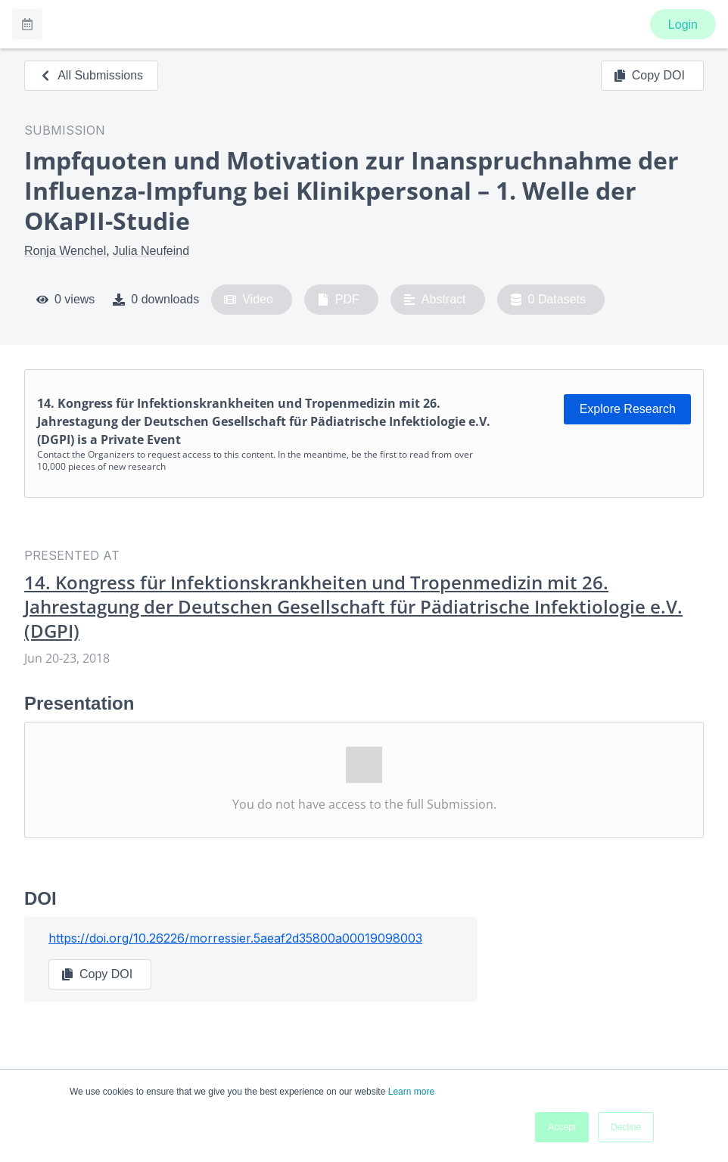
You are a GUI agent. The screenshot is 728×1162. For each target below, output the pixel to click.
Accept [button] (562, 1127)
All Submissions (91, 75)
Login (683, 24)
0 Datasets (548, 299)
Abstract (434, 299)
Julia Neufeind (151, 250)
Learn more (411, 1091)
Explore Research (628, 408)
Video (248, 299)
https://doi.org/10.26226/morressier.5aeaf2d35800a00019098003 (235, 938)
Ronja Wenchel (65, 250)
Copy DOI (649, 75)
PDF (338, 299)
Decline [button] (626, 1127)
